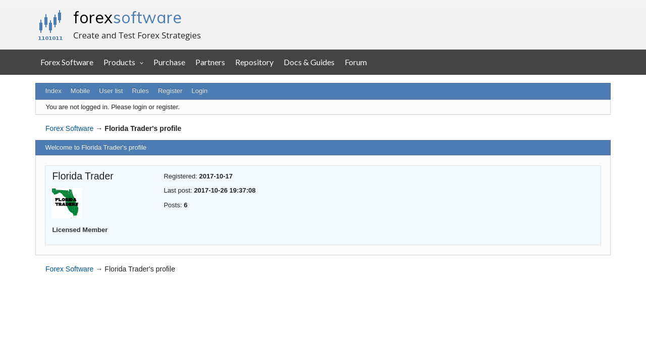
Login (200, 91)
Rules (140, 91)
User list (111, 91)
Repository (254, 62)
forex (127, 17)
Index (53, 91)
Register (170, 91)
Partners (210, 62)
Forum (356, 62)
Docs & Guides (309, 62)
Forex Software (66, 62)
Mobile (80, 91)
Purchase (169, 62)
